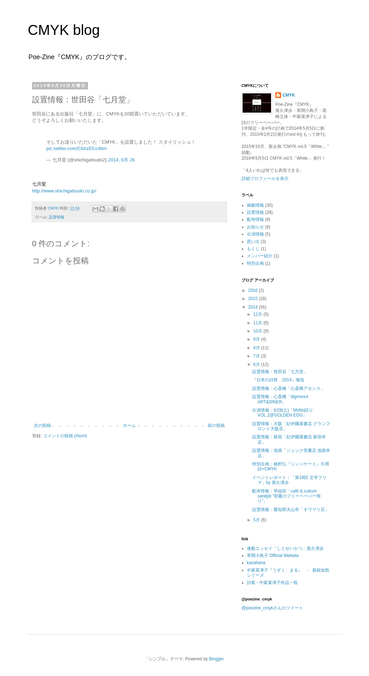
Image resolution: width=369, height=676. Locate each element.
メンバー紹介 (259, 255)
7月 (257, 356)
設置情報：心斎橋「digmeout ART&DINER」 (280, 399)
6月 (257, 364)
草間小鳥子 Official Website (273, 555)
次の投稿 (42, 425)
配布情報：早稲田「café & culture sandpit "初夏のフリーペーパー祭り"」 (286, 496)
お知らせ (255, 227)
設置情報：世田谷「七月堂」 (280, 371)
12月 (258, 314)
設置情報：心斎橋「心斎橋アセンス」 (288, 388)
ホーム (129, 425)
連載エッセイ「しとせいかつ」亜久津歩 (285, 548)
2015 (253, 298)
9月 (257, 339)
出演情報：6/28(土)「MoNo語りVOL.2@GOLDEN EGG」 (282, 413)
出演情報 (255, 234)
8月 (257, 347)
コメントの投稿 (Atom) (65, 435)
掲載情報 (255, 205)
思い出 (253, 241)
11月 (258, 322)
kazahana (256, 562)
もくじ (253, 248)
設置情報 (56, 217)
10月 (258, 331)
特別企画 (255, 263)
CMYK (288, 95)
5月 (257, 519)
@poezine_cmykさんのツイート (272, 607)
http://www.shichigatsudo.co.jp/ (64, 190)
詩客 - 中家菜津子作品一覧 (272, 582)
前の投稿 (216, 425)
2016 (253, 290)
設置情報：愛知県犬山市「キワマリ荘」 (290, 509)
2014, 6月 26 (121, 159)
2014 (253, 307)
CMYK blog (64, 30)
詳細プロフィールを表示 (265, 178)
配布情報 (255, 219)
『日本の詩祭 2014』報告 (278, 379)
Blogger (216, 658)
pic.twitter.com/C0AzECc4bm (76, 148)
